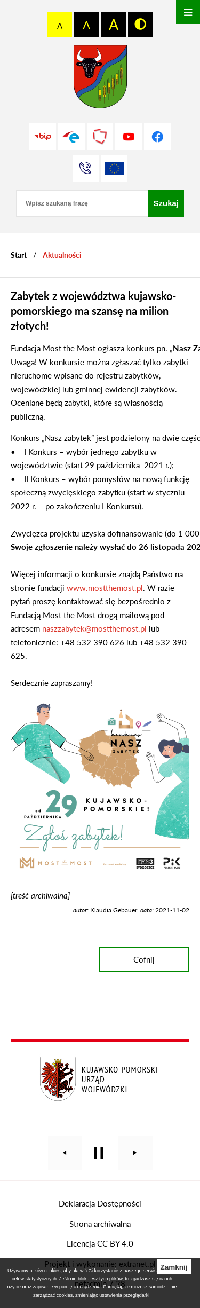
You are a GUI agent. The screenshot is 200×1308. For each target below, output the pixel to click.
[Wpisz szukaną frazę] (82, 203)
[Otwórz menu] (188, 12)
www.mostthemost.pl (105, 588)
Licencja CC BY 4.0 (100, 1243)
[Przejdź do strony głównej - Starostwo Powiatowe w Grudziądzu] (100, 79)
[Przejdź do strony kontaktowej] (86, 168)
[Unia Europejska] (114, 168)
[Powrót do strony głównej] (19, 254)
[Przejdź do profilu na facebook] (157, 136)
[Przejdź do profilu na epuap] (71, 136)
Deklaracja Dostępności (100, 1203)
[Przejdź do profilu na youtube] (128, 136)
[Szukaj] (166, 203)
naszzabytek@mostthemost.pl (94, 628)
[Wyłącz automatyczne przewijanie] (99, 1153)
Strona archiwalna (100, 1223)
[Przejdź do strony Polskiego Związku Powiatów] (100, 136)
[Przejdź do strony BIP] (42, 136)
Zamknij (173, 1267)
